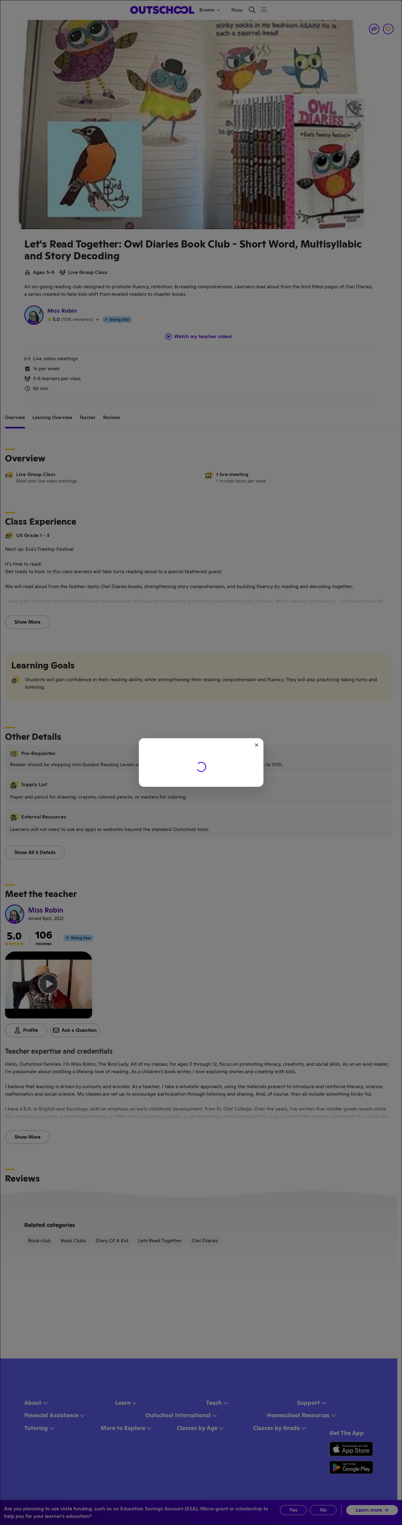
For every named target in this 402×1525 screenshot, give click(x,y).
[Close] (256, 745)
